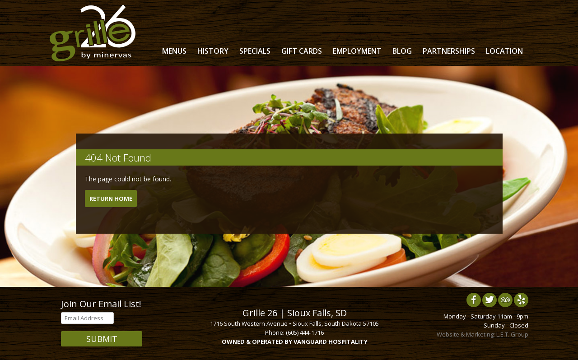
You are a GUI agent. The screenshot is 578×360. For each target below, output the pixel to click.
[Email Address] (87, 318)
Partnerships (449, 51)
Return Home (110, 198)
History (212, 51)
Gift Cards (301, 51)
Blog (402, 51)
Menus (174, 51)
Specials (254, 51)
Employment (357, 51)
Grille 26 (92, 33)
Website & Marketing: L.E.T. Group (482, 334)
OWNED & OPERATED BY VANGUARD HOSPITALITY (295, 341)
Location (504, 51)
